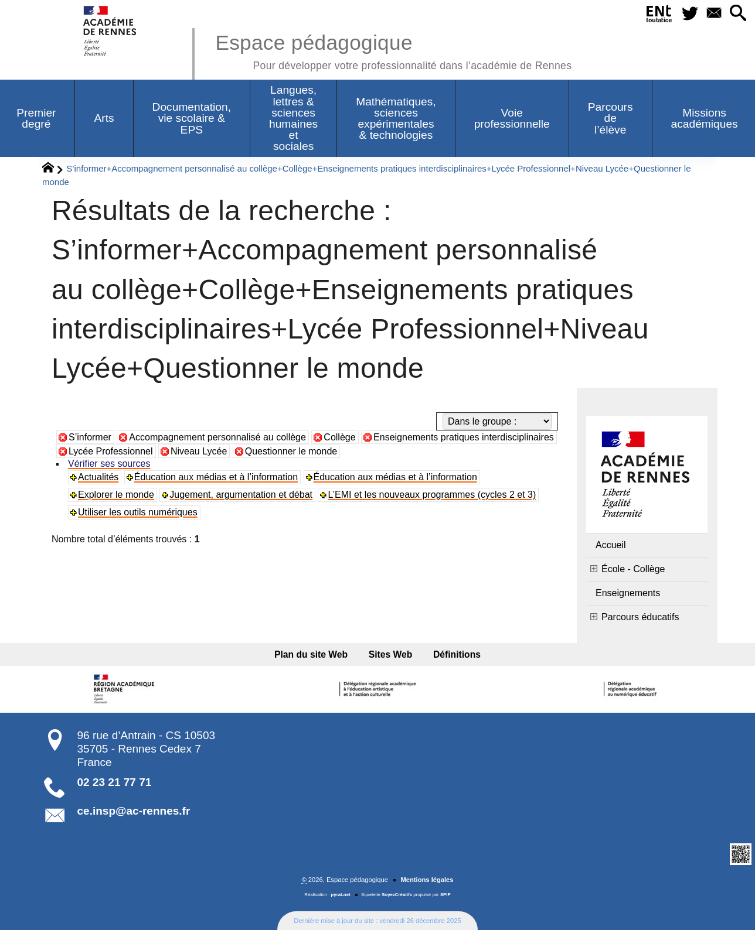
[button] (738, 14)
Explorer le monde (116, 495)
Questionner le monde (291, 451)
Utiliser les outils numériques (138, 512)
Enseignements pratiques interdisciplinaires (463, 437)
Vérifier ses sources (109, 464)
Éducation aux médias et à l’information (216, 477)
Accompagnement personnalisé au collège (217, 437)
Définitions (457, 654)
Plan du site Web (311, 654)
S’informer (90, 437)
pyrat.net (341, 894)
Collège (339, 437)
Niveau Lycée (199, 451)
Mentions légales (426, 879)
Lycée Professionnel (111, 451)
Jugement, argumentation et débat (240, 495)
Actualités (98, 477)
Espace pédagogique (393, 50)
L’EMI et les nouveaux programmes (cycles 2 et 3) (432, 495)
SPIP (445, 894)
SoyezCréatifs (397, 894)
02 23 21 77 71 (114, 782)
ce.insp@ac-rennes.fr (134, 811)
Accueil (611, 545)
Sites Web (391, 654)
